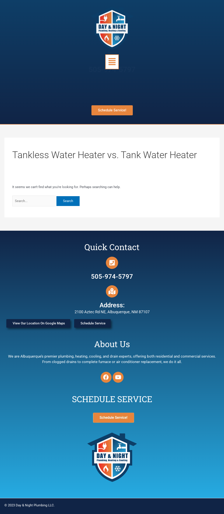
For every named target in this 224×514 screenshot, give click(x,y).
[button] (112, 61)
